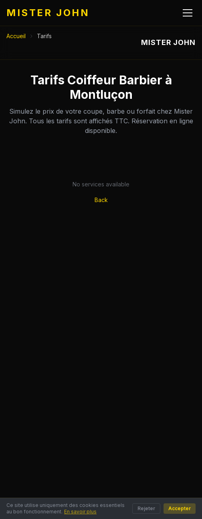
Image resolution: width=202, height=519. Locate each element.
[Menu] (188, 13)
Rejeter (146, 508)
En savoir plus (80, 512)
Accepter (179, 508)
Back (101, 199)
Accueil (16, 36)
